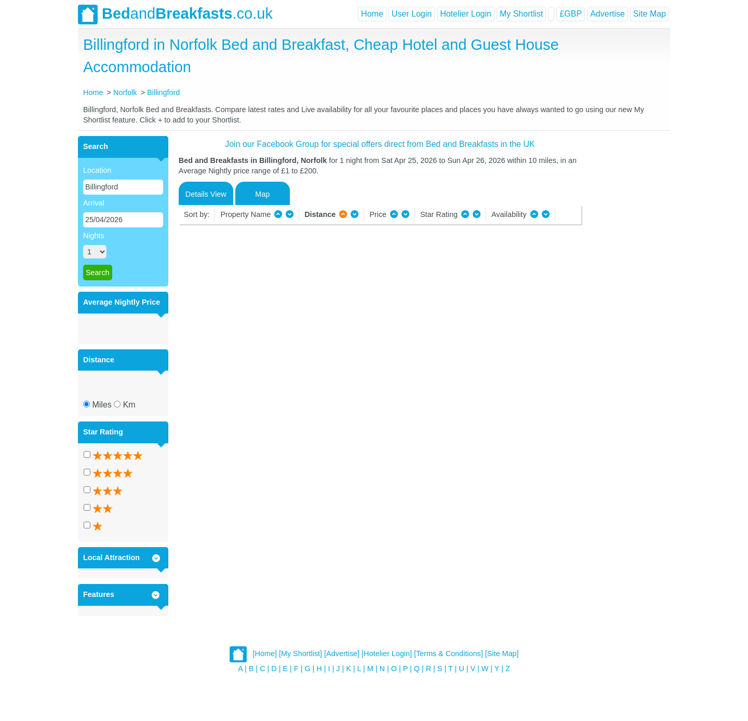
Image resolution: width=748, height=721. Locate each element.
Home (372, 13)
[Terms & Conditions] (448, 653)
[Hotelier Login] (387, 653)
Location (97, 170)
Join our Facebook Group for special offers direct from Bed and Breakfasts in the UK (380, 144)
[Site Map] (502, 653)
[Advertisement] (624, 291)
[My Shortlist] (300, 653)
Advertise (607, 13)
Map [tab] (262, 194)
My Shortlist (521, 13)
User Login (412, 13)
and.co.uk (175, 14)
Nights (93, 236)
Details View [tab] (205, 194)
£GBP (570, 13)
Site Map (649, 13)
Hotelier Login (465, 13)
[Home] (265, 653)
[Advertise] (341, 653)
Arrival (93, 203)
